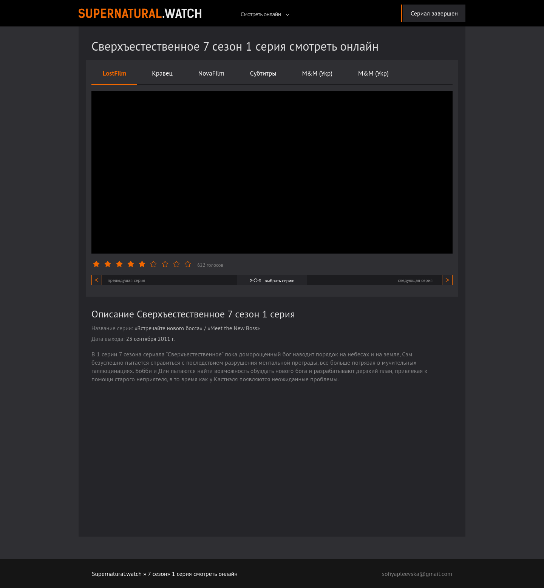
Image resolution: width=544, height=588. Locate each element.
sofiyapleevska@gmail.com (417, 573)
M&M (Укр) (317, 73)
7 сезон (157, 573)
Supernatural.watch (117, 573)
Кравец (162, 73)
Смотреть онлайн (265, 14)
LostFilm (114, 73)
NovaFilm (211, 73)
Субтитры (263, 73)
